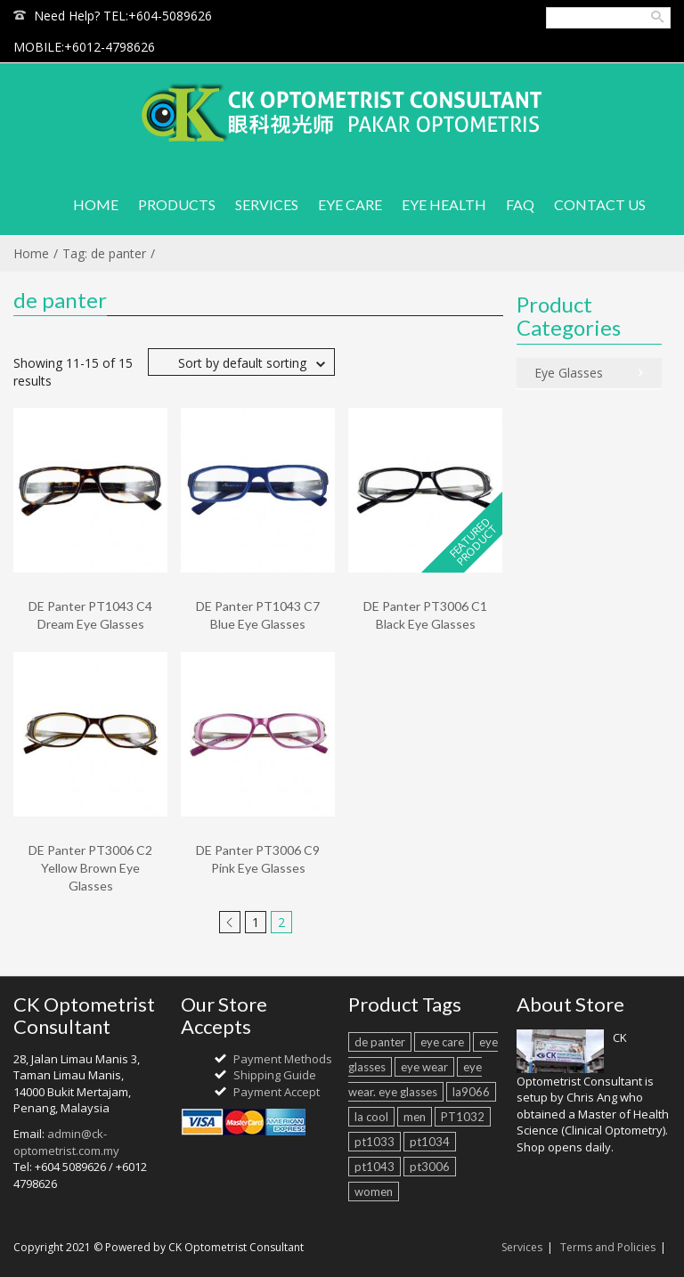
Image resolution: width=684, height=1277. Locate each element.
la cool (371, 1117)
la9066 (471, 1092)
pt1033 (374, 1142)
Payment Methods (282, 1059)
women (373, 1191)
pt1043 (374, 1166)
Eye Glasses (568, 372)
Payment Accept (276, 1092)
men (414, 1117)
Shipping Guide (274, 1075)
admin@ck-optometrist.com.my (66, 1142)
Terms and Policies (608, 1247)
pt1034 (430, 1142)
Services (521, 1247)
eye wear (424, 1067)
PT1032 (462, 1117)
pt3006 (430, 1166)
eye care (442, 1042)
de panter (379, 1042)
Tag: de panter (104, 253)
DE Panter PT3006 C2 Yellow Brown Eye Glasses (90, 867)
